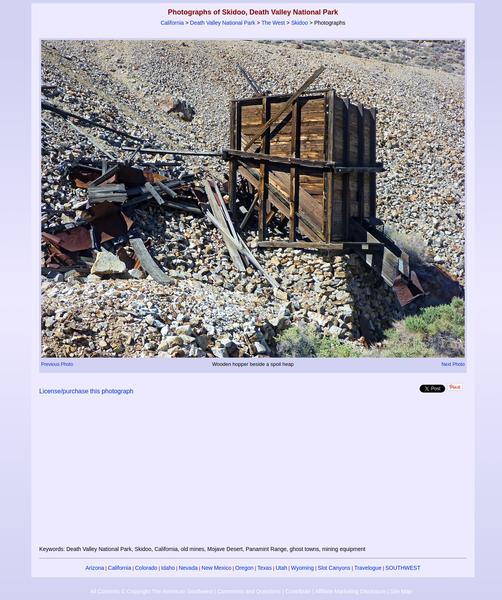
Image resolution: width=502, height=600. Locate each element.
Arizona (94, 568)
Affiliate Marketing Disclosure (350, 591)
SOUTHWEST (403, 568)
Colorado (146, 568)
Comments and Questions (249, 591)
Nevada (188, 568)
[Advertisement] (252, 475)
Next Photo (453, 364)
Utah (281, 568)
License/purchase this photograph (86, 391)
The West (273, 23)
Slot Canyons (334, 568)
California (172, 23)
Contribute (298, 591)
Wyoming (302, 568)
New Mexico (216, 568)
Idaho (168, 568)
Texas (264, 568)
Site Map (401, 591)
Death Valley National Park (222, 23)
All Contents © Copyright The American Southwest (151, 591)
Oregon (244, 568)
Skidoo (299, 23)
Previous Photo (57, 364)
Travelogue (368, 568)
